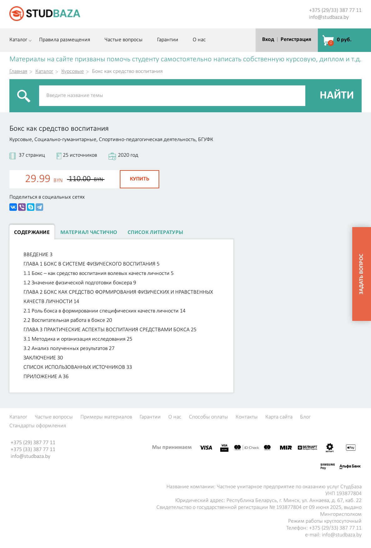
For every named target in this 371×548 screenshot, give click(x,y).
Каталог (18, 40)
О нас (199, 40)
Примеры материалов (106, 417)
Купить (139, 179)
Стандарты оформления (37, 426)
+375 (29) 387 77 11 (33, 443)
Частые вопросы (123, 40)
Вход (268, 40)
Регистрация (296, 40)
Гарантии (167, 40)
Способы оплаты (208, 417)
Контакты (247, 417)
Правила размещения (64, 40)
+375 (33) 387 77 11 (33, 450)
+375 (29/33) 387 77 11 (335, 10)
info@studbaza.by (329, 17)
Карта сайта (278, 417)
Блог (305, 417)
